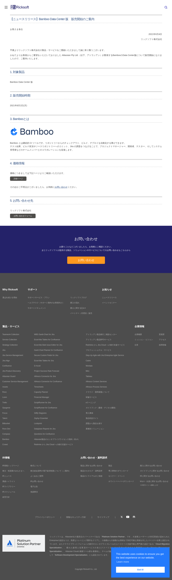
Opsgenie (6, 408)
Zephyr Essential (41, 418)
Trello (4, 403)
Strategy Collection (10, 345)
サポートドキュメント (37, 308)
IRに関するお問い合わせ (150, 476)
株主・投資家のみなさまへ (13, 471)
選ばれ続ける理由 (9, 297)
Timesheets (38, 387)
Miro (87, 371)
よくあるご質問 (36, 476)
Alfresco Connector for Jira (45, 376)
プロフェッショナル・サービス (98, 350)
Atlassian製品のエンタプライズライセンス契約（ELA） (57, 439)
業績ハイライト (8, 481)
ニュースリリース (109, 297)
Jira (3, 350)
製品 (110, 466)
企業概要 (138, 334)
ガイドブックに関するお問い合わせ (154, 471)
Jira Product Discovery (11, 371)
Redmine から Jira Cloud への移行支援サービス (53, 444)
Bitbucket (6, 423)
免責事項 (34, 492)
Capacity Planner (41, 392)
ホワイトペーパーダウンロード (121, 481)
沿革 (136, 345)
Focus (4, 413)
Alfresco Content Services (96, 381)
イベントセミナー (109, 303)
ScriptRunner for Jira (42, 403)
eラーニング (91, 403)
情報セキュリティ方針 (76, 517)
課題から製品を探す (94, 423)
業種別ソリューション (95, 429)
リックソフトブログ (78, 297)
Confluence (7, 366)
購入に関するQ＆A (78, 308)
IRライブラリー (8, 486)
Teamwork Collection (10, 334)
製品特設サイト (92, 418)
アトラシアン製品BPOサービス (98, 340)
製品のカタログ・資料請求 (91, 471)
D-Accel (37, 366)
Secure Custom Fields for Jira (46, 355)
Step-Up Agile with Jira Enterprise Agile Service (105, 355)
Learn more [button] (122, 561)
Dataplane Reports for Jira (44, 429)
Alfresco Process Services (96, 387)
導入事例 (89, 413)
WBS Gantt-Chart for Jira (44, 334)
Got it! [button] (140, 569)
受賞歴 (161, 334)
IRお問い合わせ (36, 481)
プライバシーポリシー (45, 517)
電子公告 (34, 486)
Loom (4, 397)
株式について (35, 466)
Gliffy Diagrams (40, 413)
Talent (4, 418)
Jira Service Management (12, 355)
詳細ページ (18, 179)
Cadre (88, 361)
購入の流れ (74, 303)
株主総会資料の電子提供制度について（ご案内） (50, 471)
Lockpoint (38, 423)
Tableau (89, 376)
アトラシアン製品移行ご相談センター (101, 334)
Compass (6, 434)
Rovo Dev (6, 429)
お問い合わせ (61, 187)
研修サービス (91, 397)
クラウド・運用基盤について (97, 392)
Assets (5, 387)
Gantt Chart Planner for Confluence (48, 350)
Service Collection (9, 340)
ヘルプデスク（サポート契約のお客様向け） (46, 303)
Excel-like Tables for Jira (44, 361)
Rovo (4, 392)
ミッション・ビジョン (144, 340)
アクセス (162, 340)
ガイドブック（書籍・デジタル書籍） (101, 408)
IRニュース (7, 476)
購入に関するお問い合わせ (151, 466)
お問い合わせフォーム (23, 216)
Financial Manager (41, 397)
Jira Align (6, 361)
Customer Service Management (15, 381)
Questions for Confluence (44, 434)
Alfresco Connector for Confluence (48, 381)
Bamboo (5, 439)
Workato (89, 366)
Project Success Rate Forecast (46, 371)
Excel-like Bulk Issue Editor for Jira (48, 345)
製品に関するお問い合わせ (91, 466)
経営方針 (6, 497)
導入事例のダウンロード (118, 471)
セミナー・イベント (116, 476)
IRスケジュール (8, 492)
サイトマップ (103, 517)
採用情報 (162, 345)
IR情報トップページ (10, 466)
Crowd (5, 444)
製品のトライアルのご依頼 (91, 476)
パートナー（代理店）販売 (81, 313)
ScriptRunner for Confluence (45, 408)
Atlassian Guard (8, 376)
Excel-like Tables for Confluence (47, 340)
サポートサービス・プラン (39, 297)
